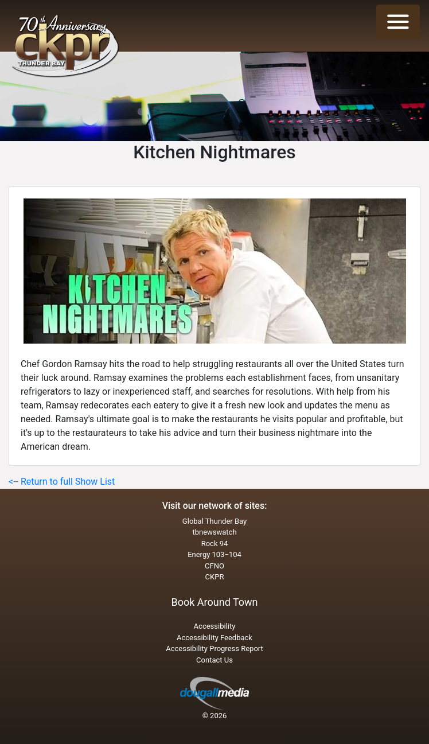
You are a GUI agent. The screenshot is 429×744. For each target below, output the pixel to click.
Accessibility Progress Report (214, 648)
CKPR (214, 576)
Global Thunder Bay (214, 521)
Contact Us (214, 660)
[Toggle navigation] (398, 22)
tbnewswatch (214, 532)
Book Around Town (214, 602)
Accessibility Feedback (214, 637)
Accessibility (215, 626)
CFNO (214, 566)
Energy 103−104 (214, 554)
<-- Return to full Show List (62, 481)
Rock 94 (214, 543)
